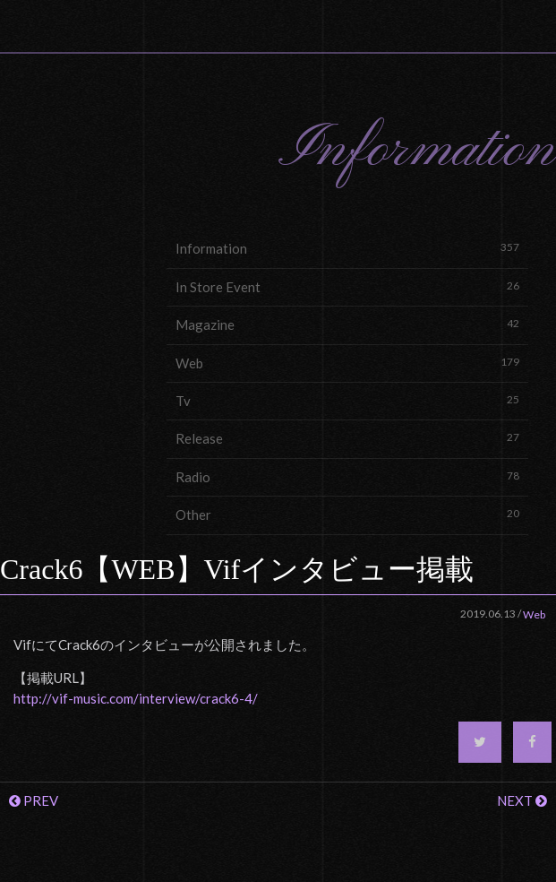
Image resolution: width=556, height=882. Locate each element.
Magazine (347, 324)
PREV (33, 800)
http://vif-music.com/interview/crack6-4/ (135, 698)
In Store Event (347, 286)
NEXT (522, 800)
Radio (347, 476)
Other (347, 514)
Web (347, 362)
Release (347, 437)
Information (347, 247)
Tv (347, 400)
